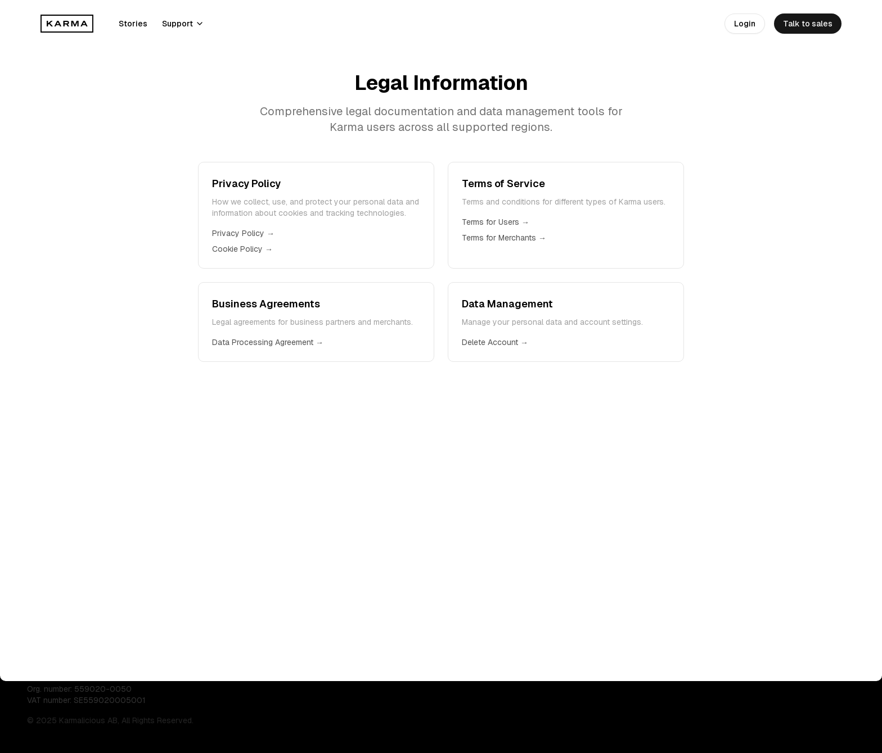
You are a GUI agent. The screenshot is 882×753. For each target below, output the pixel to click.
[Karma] (67, 24)
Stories (133, 24)
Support (183, 24)
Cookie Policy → (242, 249)
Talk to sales (807, 24)
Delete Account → (495, 342)
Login (744, 24)
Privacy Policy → (243, 233)
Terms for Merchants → (504, 238)
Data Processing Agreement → (267, 342)
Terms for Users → (495, 222)
